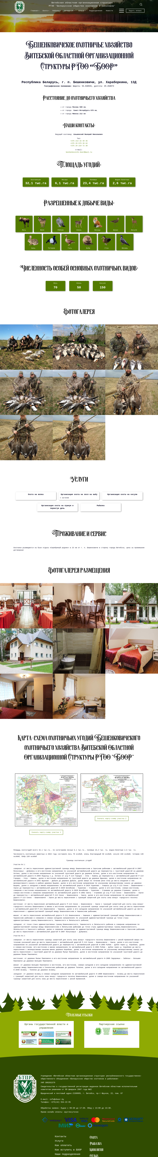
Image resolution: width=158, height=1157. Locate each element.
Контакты (60, 1136)
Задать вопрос (135, 11)
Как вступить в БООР (68, 1149)
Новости (109, 11)
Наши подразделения (67, 1154)
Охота (45, 11)
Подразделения (95, 11)
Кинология (68, 11)
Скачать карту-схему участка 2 (111, 818)
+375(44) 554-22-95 (61, 1102)
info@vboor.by (57, 1099)
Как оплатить (63, 1145)
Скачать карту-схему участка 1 (46, 832)
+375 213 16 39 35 (79, 141)
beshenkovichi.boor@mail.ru (79, 152)
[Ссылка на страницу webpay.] (92, 1122)
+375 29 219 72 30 (79, 146)
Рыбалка (56, 11)
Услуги (81, 11)
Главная (34, 11)
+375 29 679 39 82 (79, 143)
